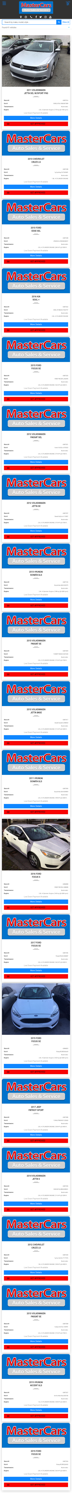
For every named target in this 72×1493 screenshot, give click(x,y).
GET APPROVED (25, 123)
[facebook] (36, 17)
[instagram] (45, 17)
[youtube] (50, 17)
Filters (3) (65, 22)
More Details (36, 118)
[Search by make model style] (29, 22)
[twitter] (41, 17)
